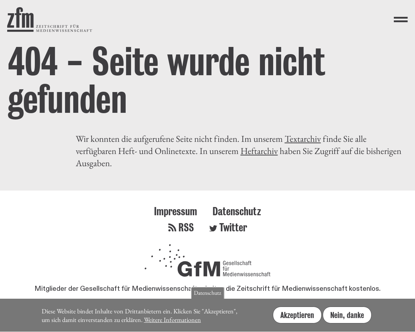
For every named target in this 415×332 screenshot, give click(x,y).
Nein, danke (347, 318)
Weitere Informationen (172, 323)
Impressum (175, 211)
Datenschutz (237, 211)
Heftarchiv (259, 151)
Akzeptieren (297, 318)
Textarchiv (303, 138)
